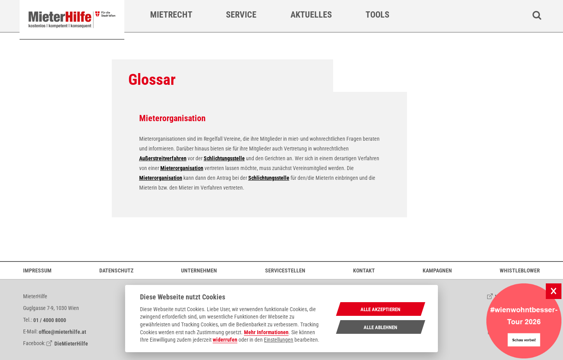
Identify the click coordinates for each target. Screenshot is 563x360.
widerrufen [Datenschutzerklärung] (225, 340)
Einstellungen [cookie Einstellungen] (278, 340)
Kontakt (364, 270)
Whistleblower (520, 270)
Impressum (37, 270)
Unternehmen (199, 270)
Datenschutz (116, 270)
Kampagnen (437, 270)
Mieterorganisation (181, 168)
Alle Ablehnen (380, 327)
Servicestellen (285, 270)
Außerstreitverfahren (162, 158)
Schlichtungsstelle (224, 158)
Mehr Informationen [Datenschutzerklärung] (266, 332)
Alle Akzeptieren (380, 309)
